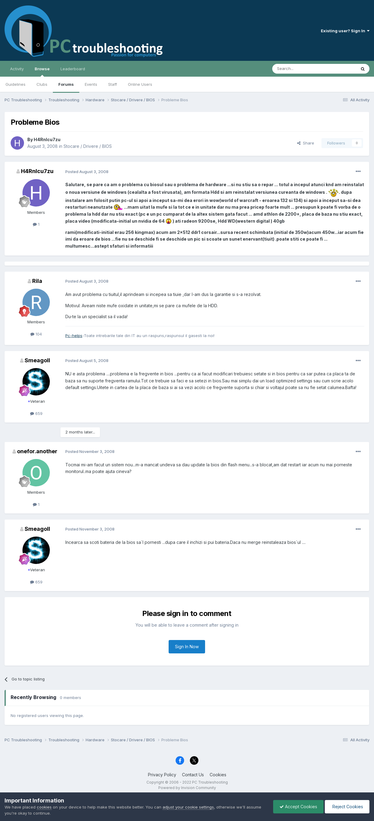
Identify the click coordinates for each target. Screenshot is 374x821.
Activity (17, 68)
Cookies (218, 774)
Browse (42, 71)
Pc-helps (73, 335)
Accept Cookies (298, 806)
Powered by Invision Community (187, 787)
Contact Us (193, 774)
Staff (112, 84)
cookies (44, 807)
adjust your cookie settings (188, 807)
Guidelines (15, 84)
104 (36, 334)
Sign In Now (187, 646)
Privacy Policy (162, 774)
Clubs (41, 84)
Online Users (140, 84)
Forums (66, 84)
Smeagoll (37, 360)
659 (36, 413)
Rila (37, 281)
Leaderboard (72, 68)
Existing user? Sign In (345, 30)
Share (305, 143)
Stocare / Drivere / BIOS (87, 146)
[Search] (298, 69)
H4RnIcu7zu (47, 139)
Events (91, 84)
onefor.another (37, 451)
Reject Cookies (347, 806)
